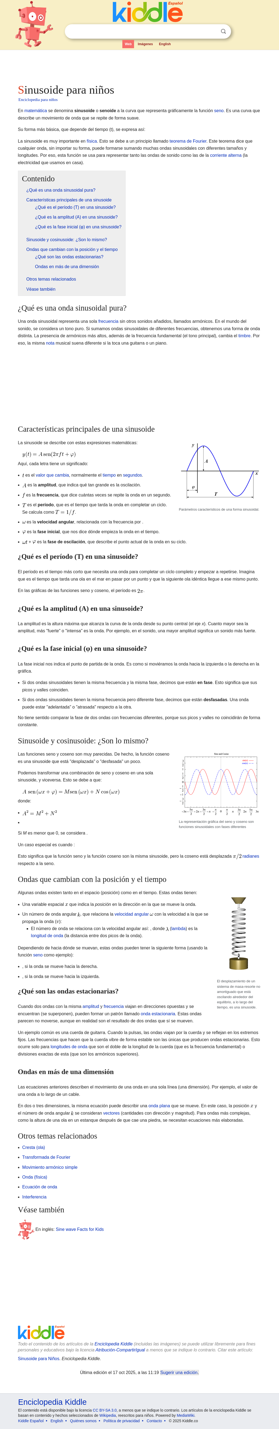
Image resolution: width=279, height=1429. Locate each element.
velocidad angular (132, 914)
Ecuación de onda (39, 1187)
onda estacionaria (158, 1013)
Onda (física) (34, 1177)
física (92, 141)
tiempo (109, 475)
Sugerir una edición (179, 1372)
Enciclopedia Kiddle (114, 1344)
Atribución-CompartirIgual (120, 1350)
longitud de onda (47, 935)
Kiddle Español (31, 1421)
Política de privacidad (122, 1421)
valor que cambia (52, 475)
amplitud (91, 1006)
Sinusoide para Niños (38, 1358)
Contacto (154, 1421)
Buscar (223, 31)
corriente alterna (226, 155)
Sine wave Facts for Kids (80, 1229)
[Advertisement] (139, 65)
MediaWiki (186, 1415)
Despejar (212, 31)
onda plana (159, 1105)
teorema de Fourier (187, 141)
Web (128, 44)
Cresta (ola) (33, 1147)
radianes (250, 856)
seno (219, 110)
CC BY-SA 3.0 (105, 1410)
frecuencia (108, 321)
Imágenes (145, 44)
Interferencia (34, 1197)
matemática (36, 110)
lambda (178, 928)
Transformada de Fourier (46, 1157)
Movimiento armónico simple (50, 1167)
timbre (244, 335)
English (165, 44)
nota (50, 343)
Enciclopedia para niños (38, 99)
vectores (111, 1113)
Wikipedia (107, 1415)
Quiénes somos (83, 1421)
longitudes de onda (69, 1046)
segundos (132, 475)
